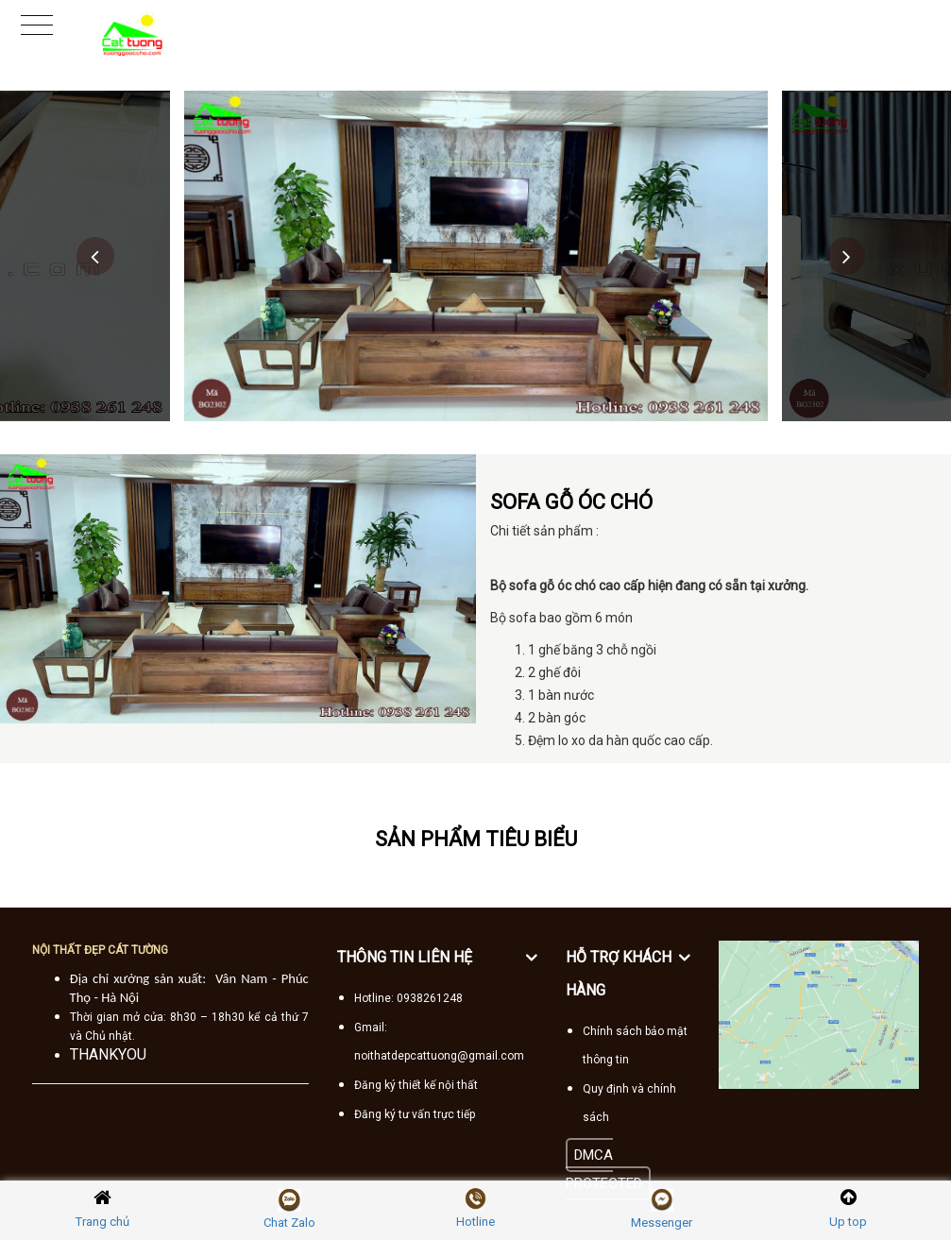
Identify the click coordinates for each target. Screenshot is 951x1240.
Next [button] (846, 256)
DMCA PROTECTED (604, 1169)
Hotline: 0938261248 (408, 998)
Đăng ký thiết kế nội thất (416, 1085)
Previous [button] (95, 256)
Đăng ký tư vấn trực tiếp (414, 1114)
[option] (476, 256)
